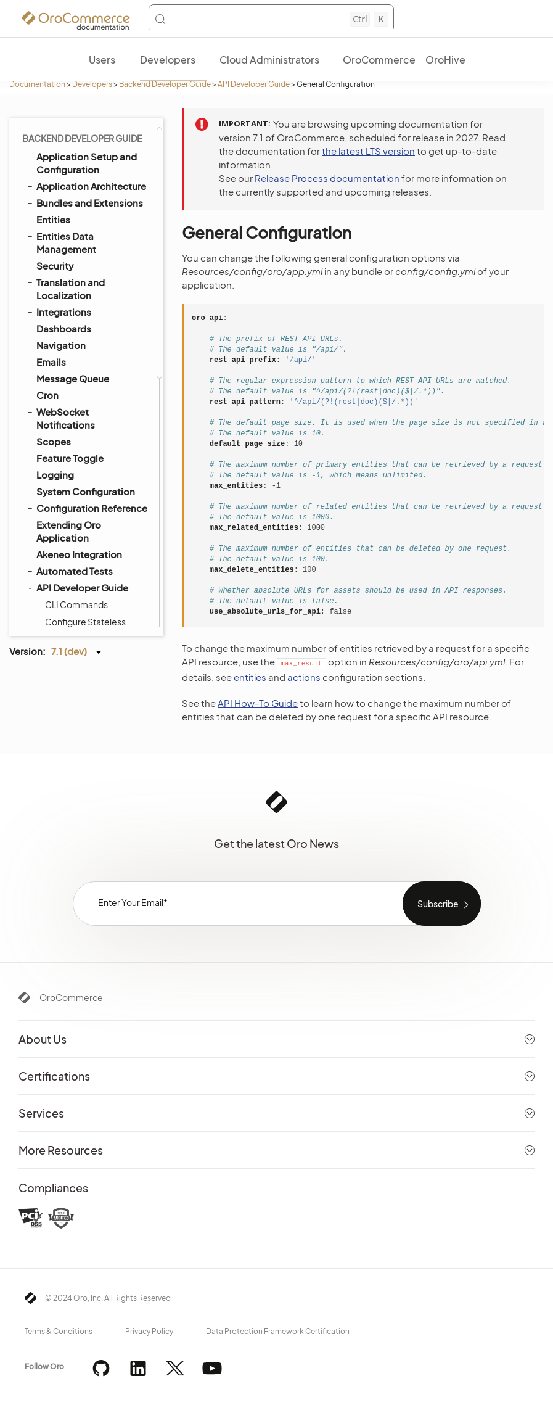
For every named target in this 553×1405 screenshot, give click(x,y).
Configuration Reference (96, 220)
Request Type (72, 348)
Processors (68, 365)
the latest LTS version (368, 151)
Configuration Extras (86, 237)
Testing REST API (78, 511)
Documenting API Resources (80, 307)
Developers (92, 84)
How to (59, 434)
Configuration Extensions (96, 254)
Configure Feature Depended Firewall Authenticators (83, 173)
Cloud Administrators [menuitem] (269, 59)
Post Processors (78, 417)
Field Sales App (65, 615)
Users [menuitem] (102, 59)
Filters (57, 400)
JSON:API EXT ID (77, 580)
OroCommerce (71, 997)
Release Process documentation (327, 178)
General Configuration (90, 202)
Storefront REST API (85, 528)
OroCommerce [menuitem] (379, 59)
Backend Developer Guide (165, 84)
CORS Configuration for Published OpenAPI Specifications (93, 482)
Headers (62, 383)
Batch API (64, 563)
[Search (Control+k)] (271, 19)
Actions (60, 331)
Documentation (37, 84)
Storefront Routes (81, 545)
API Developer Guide (254, 84)
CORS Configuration (86, 452)
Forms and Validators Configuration (87, 278)
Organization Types (79, 599)
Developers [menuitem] (167, 59)
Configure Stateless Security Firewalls (85, 137)
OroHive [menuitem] (445, 59)
